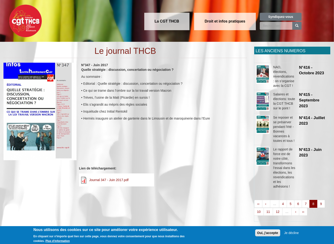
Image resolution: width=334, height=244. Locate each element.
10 (259, 212)
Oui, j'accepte (267, 234)
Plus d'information (57, 242)
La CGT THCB (166, 21)
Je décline (291, 234)
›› (303, 212)
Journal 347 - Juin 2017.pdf (108, 180)
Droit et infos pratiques (225, 21)
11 (268, 212)
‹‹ (258, 204)
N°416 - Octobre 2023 (311, 70)
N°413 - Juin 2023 (310, 152)
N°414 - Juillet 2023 (312, 121)
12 (277, 212)
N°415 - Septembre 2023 (309, 100)
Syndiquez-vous (280, 17)
